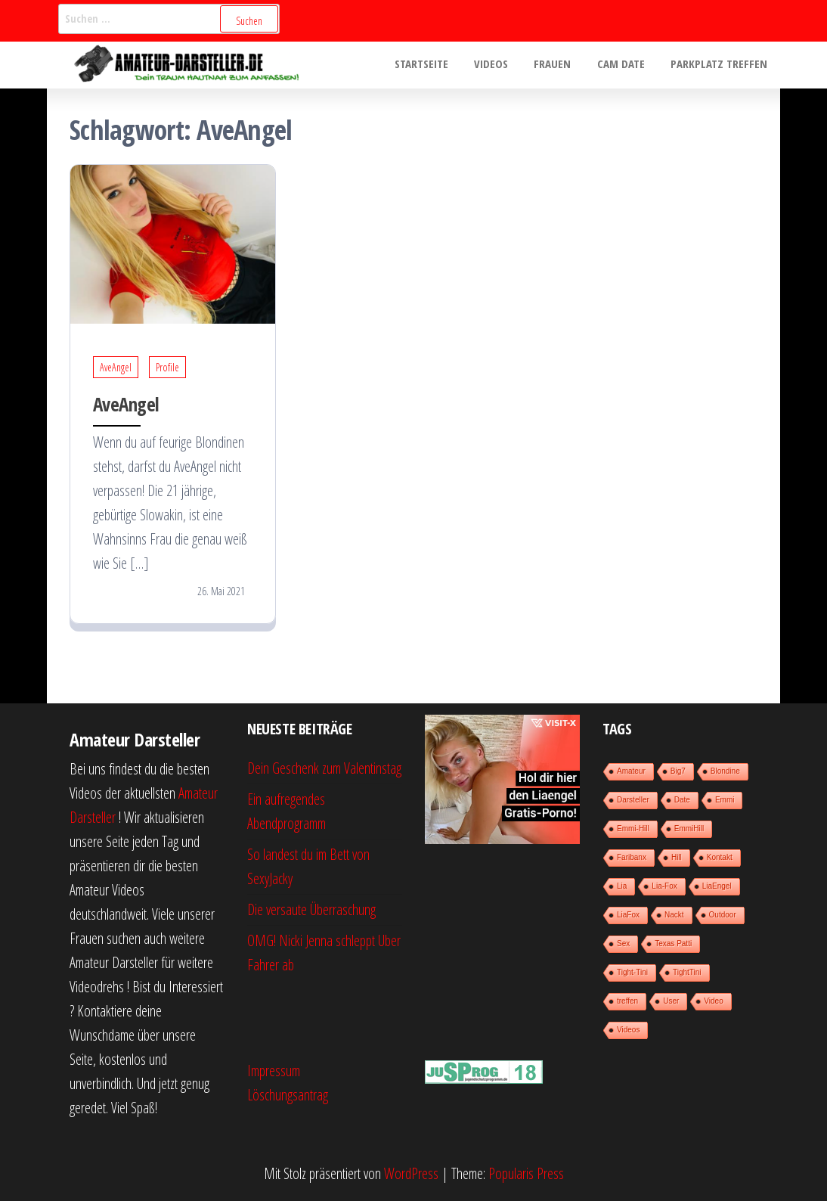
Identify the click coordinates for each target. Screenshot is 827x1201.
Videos (502, 65)
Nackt (674, 915)
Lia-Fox (664, 886)
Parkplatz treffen (720, 65)
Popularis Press (526, 1173)
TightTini (687, 972)
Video (713, 1001)
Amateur (631, 771)
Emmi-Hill (633, 828)
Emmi (725, 800)
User (671, 1001)
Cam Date (625, 65)
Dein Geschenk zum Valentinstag (324, 768)
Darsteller (633, 800)
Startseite (436, 65)
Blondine (725, 771)
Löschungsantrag (287, 1095)
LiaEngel (717, 886)
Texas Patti (673, 943)
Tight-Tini (632, 972)
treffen (627, 1001)
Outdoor (722, 915)
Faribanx (631, 857)
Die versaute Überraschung (311, 909)
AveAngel (116, 367)
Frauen (560, 65)
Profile (167, 367)
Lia (622, 886)
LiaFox (628, 915)
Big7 (678, 771)
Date (682, 800)
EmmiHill (689, 828)
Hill (676, 857)
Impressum (273, 1070)
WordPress (411, 1173)
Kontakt (720, 857)
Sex (623, 943)
